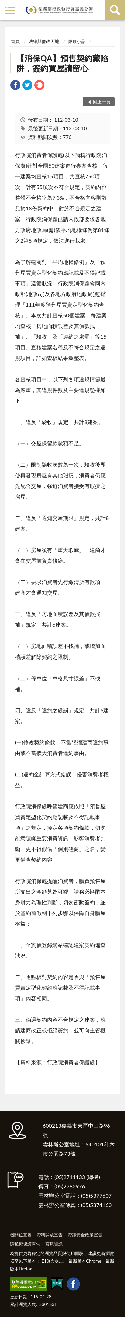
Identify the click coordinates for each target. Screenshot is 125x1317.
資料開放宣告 (50, 1234)
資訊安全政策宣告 (85, 1234)
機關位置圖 (21, 1234)
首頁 (15, 41)
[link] (15, 86)
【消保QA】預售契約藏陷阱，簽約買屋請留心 (62, 63)
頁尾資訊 (54, 1244)
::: (6, 6)
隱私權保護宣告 (25, 1244)
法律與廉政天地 (44, 41)
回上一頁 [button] (101, 101)
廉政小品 (76, 41)
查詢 (115, 10)
